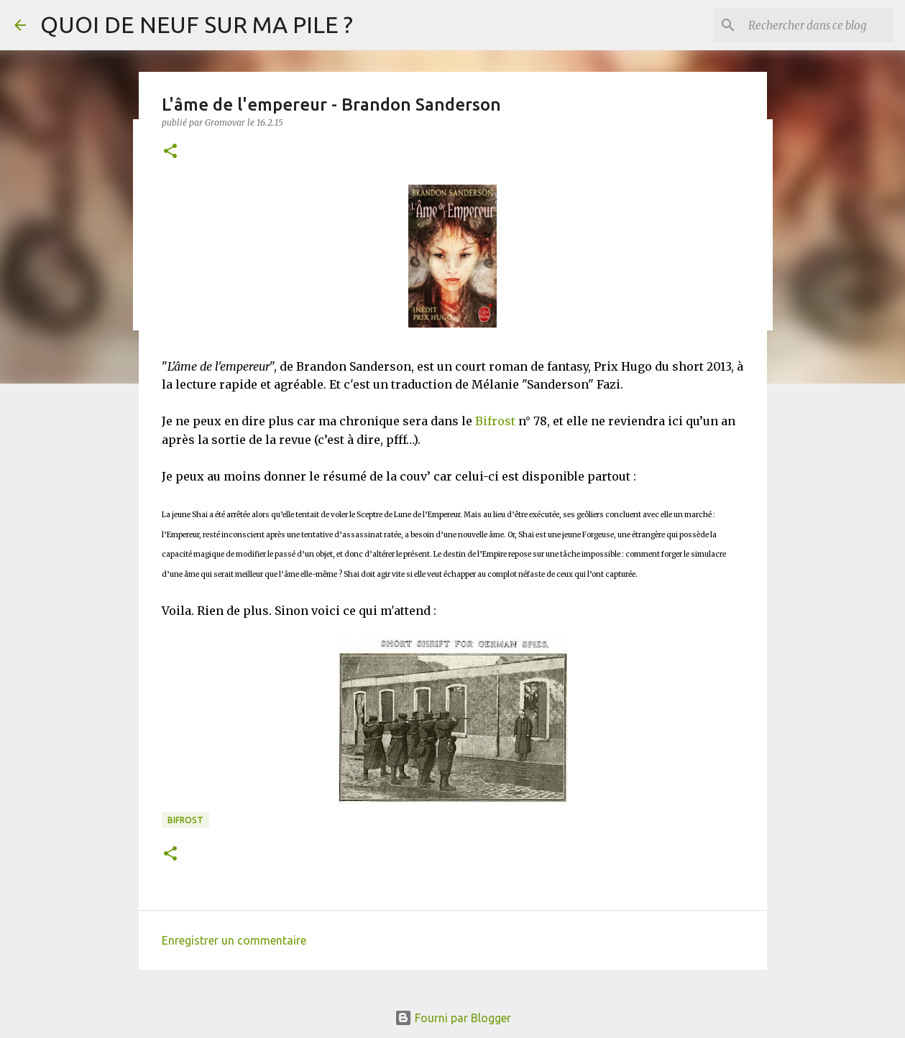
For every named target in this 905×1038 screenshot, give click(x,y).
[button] (170, 152)
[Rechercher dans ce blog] (818, 25)
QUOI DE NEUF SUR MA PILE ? (196, 24)
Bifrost (495, 421)
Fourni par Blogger (453, 1017)
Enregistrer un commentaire (234, 940)
